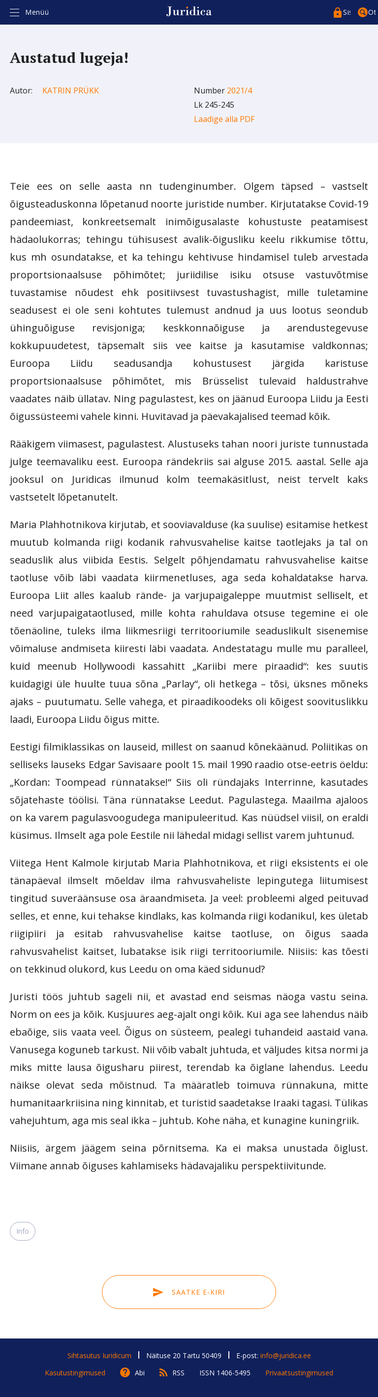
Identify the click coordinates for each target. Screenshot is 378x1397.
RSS (178, 1372)
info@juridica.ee (285, 1355)
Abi (140, 1372)
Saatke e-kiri (189, 1292)
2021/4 (239, 90)
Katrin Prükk (70, 90)
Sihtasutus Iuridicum (99, 1355)
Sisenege (346, 12)
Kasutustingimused (75, 1372)
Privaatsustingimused (299, 1372)
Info (22, 1231)
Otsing (372, 12)
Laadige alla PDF (224, 119)
